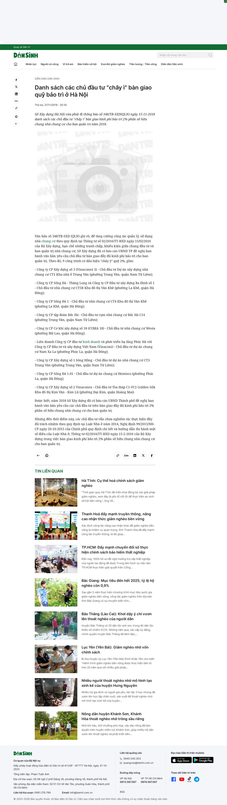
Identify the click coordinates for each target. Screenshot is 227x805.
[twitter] (16, 87)
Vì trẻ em (68, 64)
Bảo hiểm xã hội (87, 64)
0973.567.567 (128, 781)
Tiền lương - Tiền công (143, 64)
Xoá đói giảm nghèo (113, 64)
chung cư (48, 241)
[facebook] (16, 80)
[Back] (16, 124)
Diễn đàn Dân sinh (172, 64)
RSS (122, 791)
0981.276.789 (42, 792)
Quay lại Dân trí (21, 47)
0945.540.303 (132, 758)
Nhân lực (31, 64)
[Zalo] (16, 101)
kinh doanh (91, 342)
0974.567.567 (149, 781)
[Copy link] (16, 108)
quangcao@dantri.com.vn (138, 762)
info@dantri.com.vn (81, 792)
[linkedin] (16, 94)
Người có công (50, 64)
